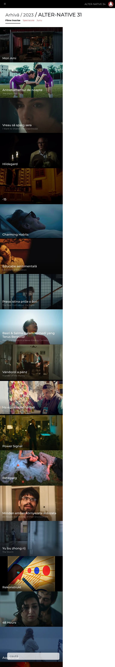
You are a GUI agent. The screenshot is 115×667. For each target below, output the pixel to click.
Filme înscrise (12, 20)
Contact (45, 647)
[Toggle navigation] (5, 4)
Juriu (39, 20)
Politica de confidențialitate (56, 635)
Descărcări (46, 653)
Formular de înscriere (53, 623)
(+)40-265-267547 (90, 636)
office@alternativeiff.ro (93, 642)
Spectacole (28, 20)
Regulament (47, 629)
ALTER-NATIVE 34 (95, 4)
